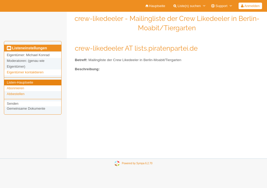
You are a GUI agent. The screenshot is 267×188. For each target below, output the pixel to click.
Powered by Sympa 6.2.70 (137, 163)
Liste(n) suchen (187, 6)
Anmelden (250, 6)
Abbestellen (16, 94)
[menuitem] (155, 6)
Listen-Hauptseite (20, 82)
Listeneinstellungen (27, 48)
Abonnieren (15, 88)
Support (219, 6)
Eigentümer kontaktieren (25, 72)
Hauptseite (155, 6)
